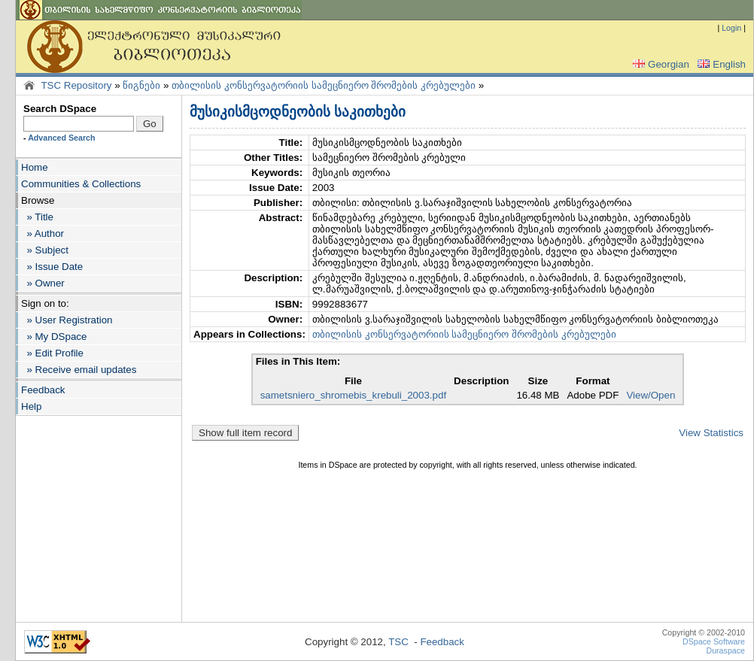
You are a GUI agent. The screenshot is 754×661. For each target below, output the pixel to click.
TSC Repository (76, 85)
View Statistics (711, 432)
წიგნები (141, 85)
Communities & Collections (81, 184)
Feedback (43, 390)
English (720, 64)
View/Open (650, 395)
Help (31, 406)
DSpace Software (714, 641)
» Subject (44, 250)
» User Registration (66, 320)
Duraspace (725, 650)
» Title (37, 217)
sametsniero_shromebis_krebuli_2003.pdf (353, 395)
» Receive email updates (78, 369)
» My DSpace (54, 336)
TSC (398, 641)
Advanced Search (61, 137)
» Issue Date (52, 266)
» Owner (43, 283)
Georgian (659, 64)
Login (731, 27)
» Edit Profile (52, 353)
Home (34, 167)
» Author (42, 233)
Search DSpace (59, 108)
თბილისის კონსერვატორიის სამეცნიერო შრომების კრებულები (324, 85)
